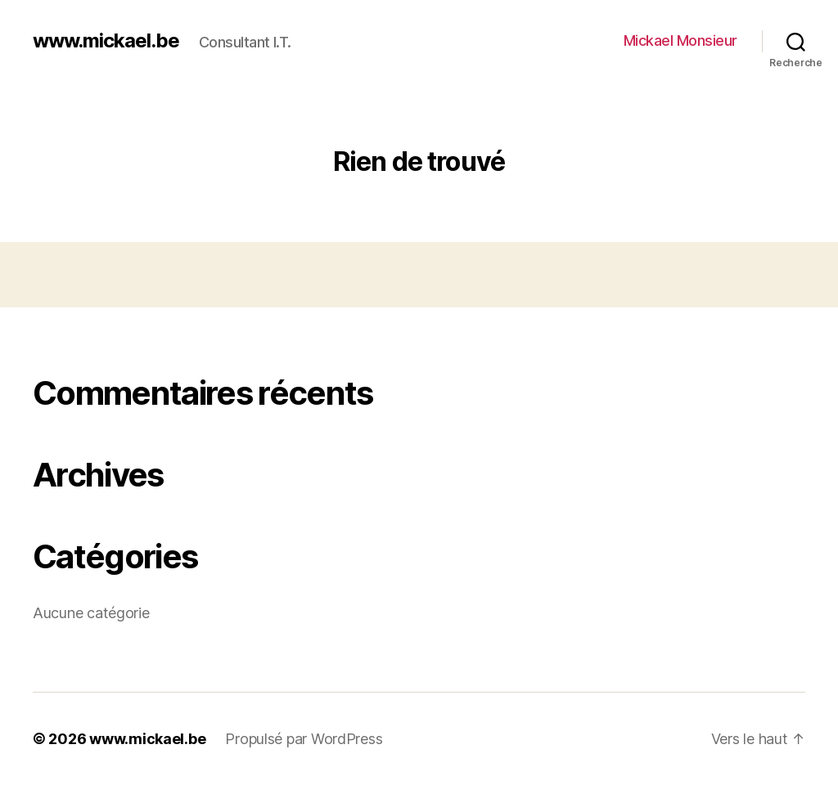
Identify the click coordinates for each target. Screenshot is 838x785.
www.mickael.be (106, 41)
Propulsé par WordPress (303, 738)
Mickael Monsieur (680, 40)
